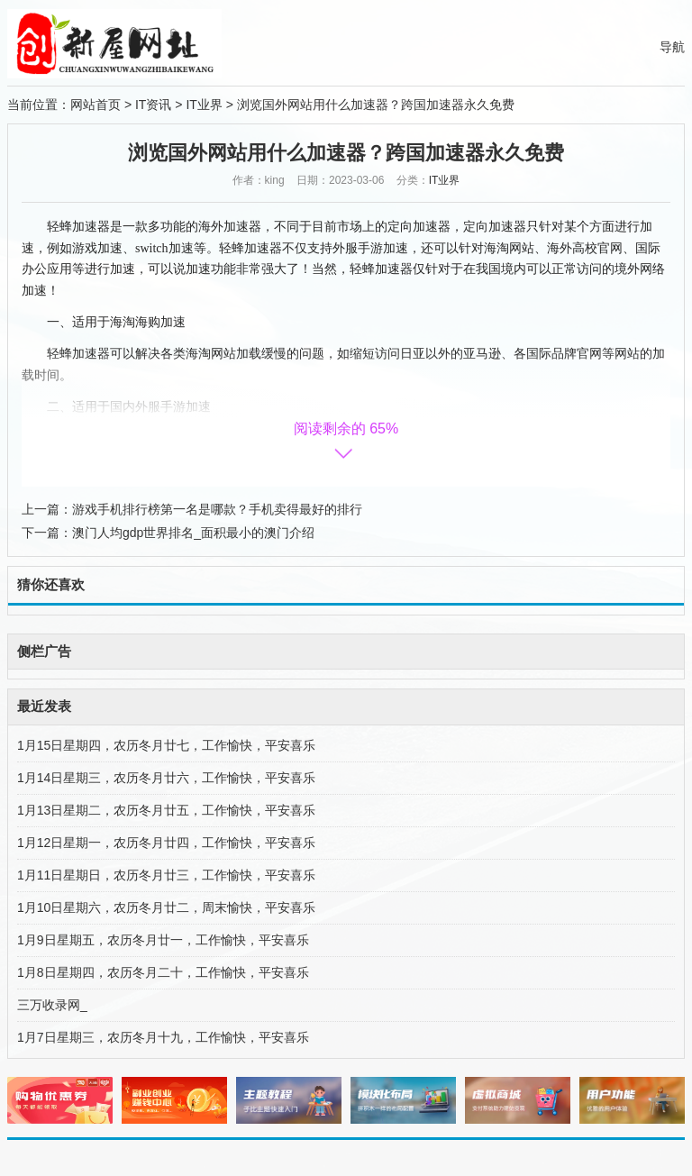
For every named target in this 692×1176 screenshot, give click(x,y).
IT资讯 (153, 104)
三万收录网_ (52, 1005)
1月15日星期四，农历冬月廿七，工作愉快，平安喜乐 (166, 745)
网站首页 (95, 104)
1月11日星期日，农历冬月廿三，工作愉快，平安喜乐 (166, 875)
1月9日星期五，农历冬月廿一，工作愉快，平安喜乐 (163, 940)
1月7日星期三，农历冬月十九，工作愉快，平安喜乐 (163, 1037)
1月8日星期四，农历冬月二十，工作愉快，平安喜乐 (163, 972)
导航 (672, 47)
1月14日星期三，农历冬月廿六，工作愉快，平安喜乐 (166, 777)
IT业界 (204, 104)
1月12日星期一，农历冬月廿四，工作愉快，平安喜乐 (166, 842)
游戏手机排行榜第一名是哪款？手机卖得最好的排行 (217, 509)
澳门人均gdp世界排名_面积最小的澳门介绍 (193, 532)
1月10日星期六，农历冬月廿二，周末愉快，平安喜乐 (166, 907)
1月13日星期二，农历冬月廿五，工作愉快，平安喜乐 (166, 810)
